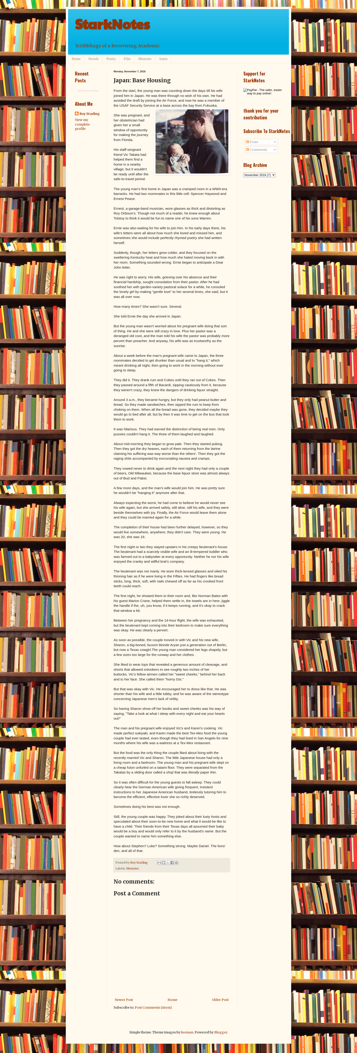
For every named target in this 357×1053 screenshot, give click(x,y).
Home (76, 59)
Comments (256, 150)
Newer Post (124, 1000)
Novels (93, 59)
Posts (252, 142)
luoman (187, 1032)
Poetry (111, 59)
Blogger (220, 1032)
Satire (163, 59)
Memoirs (144, 59)
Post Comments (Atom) (153, 1007)
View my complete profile (82, 124)
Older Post (220, 1000)
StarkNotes (112, 23)
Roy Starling (89, 114)
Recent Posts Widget (88, 90)
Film (127, 59)
